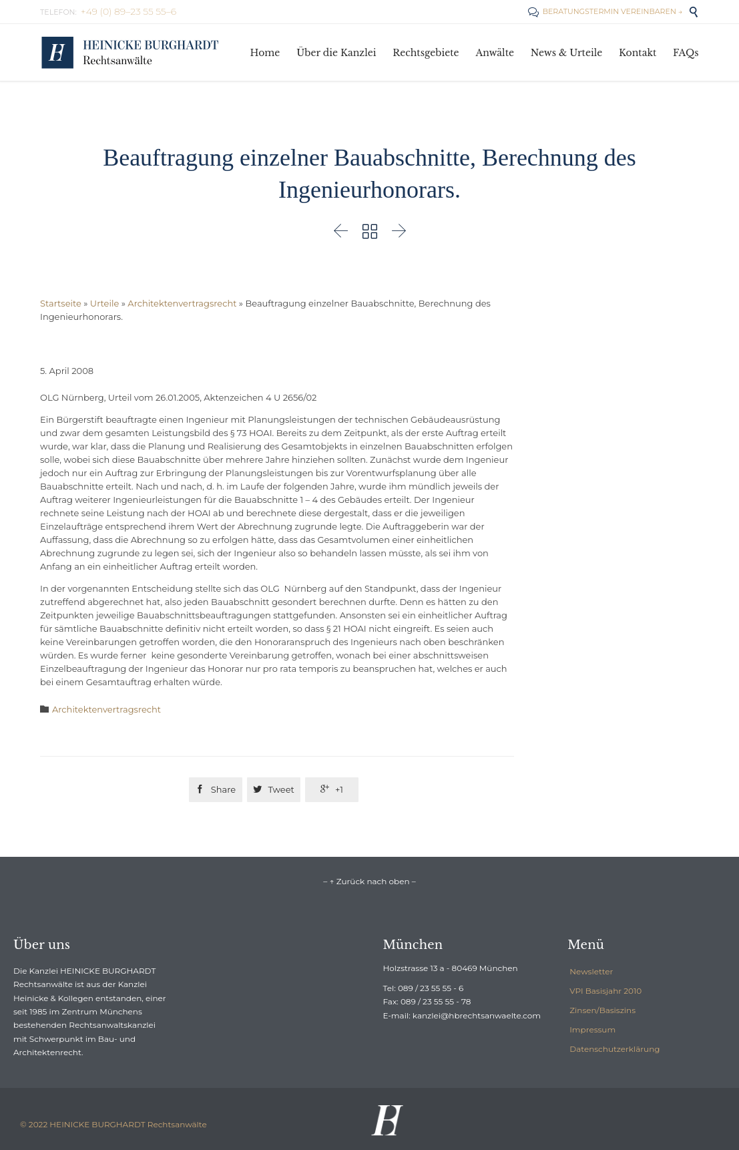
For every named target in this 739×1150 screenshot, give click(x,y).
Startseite (60, 303)
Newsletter (591, 971)
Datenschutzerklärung (614, 1049)
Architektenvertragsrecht (182, 303)
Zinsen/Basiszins (602, 1010)
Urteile (104, 303)
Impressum (592, 1029)
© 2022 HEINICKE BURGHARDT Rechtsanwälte (113, 1124)
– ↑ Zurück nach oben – (369, 881)
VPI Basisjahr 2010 (605, 991)
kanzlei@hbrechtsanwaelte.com (477, 1015)
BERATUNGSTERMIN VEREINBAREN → (605, 11)
